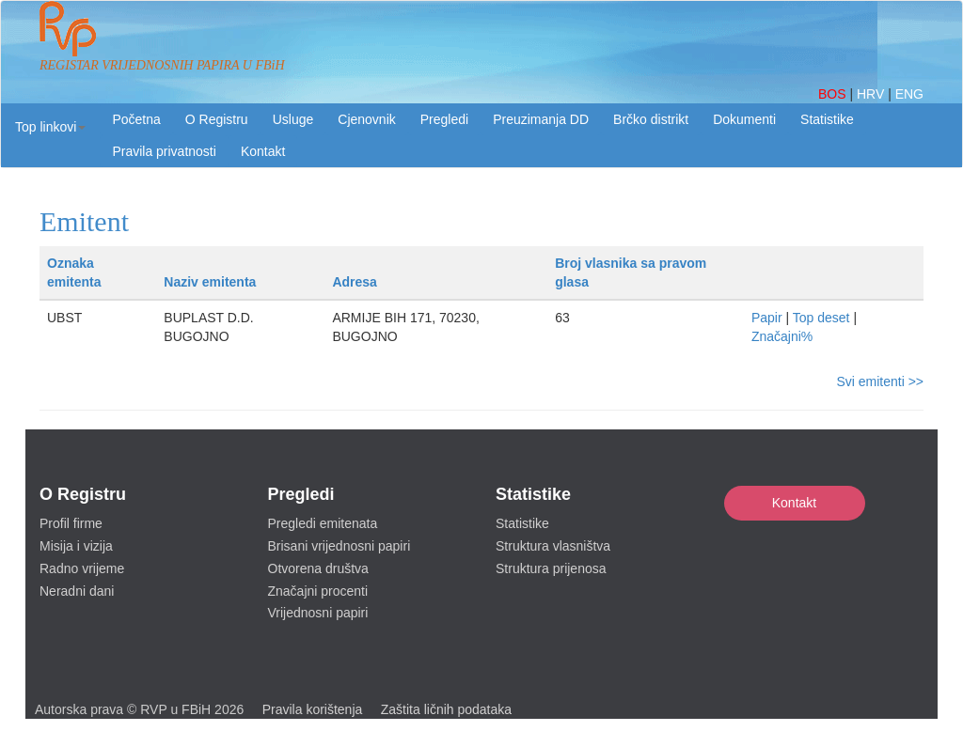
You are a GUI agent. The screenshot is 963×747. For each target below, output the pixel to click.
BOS (833, 93)
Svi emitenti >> (880, 381)
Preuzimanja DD (541, 119)
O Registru (216, 119)
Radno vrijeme (81, 568)
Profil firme (71, 523)
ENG (909, 93)
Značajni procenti (318, 591)
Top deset (821, 317)
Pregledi (444, 119)
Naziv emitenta (210, 281)
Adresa (354, 281)
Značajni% (782, 336)
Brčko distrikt (650, 119)
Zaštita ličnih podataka (446, 709)
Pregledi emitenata (323, 523)
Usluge (293, 119)
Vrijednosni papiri (318, 612)
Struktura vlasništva (553, 545)
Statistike (827, 119)
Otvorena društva (318, 568)
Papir (766, 317)
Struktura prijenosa (551, 568)
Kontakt (794, 502)
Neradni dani (76, 591)
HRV (872, 93)
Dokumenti (744, 119)
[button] (50, 126)
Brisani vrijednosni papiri (339, 545)
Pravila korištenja (312, 709)
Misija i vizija (76, 545)
